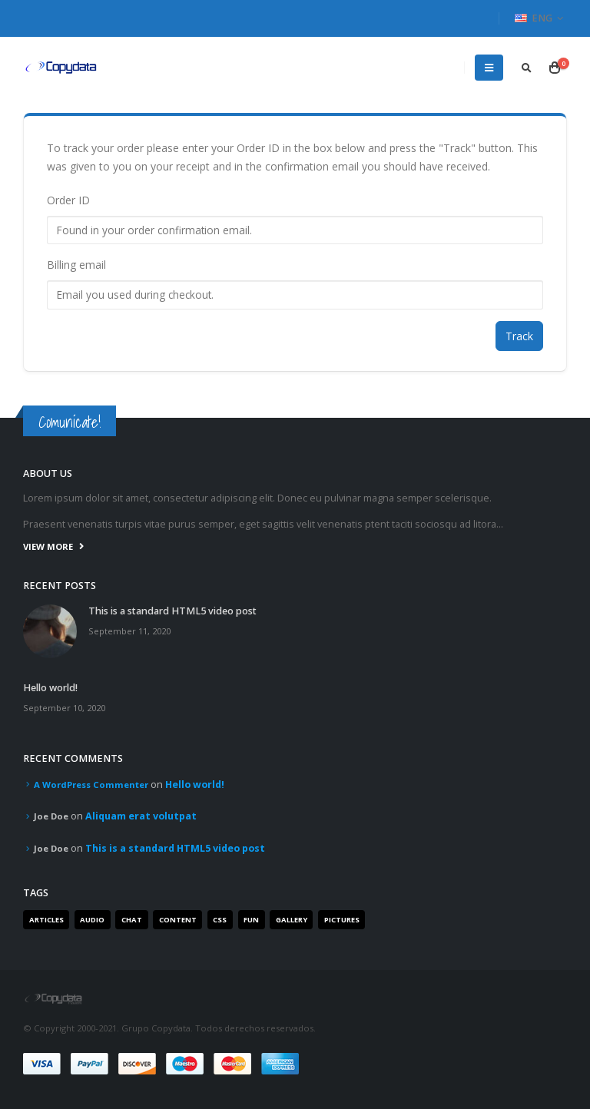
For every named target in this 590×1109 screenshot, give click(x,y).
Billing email (76, 264)
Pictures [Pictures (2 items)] (342, 920)
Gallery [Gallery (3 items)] (291, 920)
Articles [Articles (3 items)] (46, 920)
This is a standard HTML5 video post (172, 610)
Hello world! (50, 687)
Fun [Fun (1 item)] (251, 920)
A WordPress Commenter (91, 784)
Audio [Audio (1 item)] (92, 920)
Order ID (68, 200)
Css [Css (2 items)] (220, 920)
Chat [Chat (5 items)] (131, 920)
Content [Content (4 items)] (178, 920)
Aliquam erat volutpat (141, 816)
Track (519, 336)
